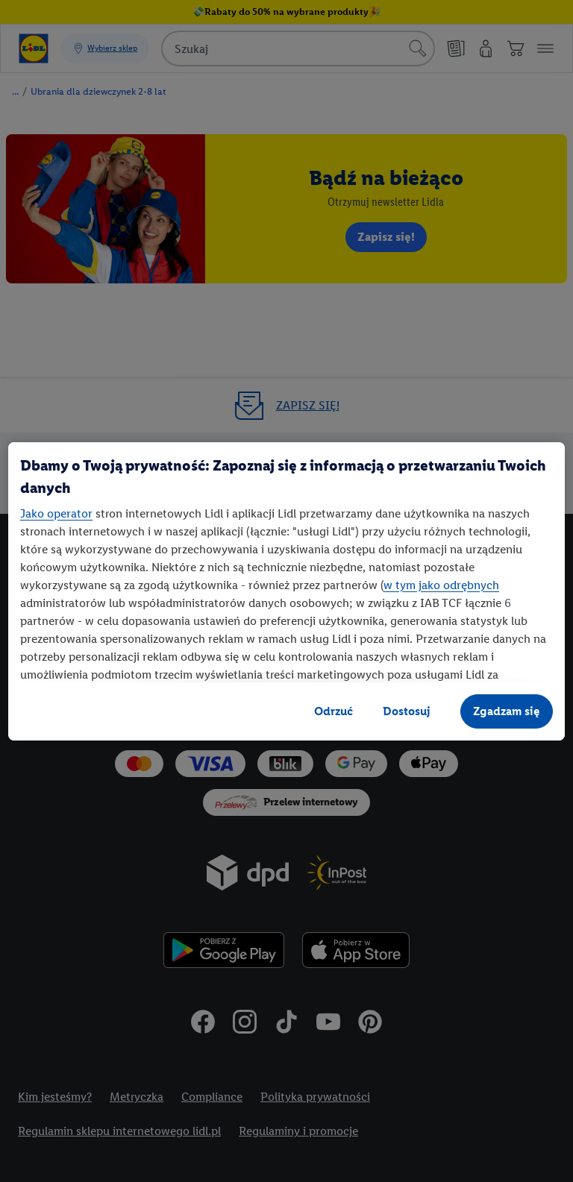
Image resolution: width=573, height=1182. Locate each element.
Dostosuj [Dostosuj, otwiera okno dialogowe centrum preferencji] (406, 711)
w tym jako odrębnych (441, 585)
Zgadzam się (506, 711)
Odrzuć (333, 711)
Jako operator (56, 513)
